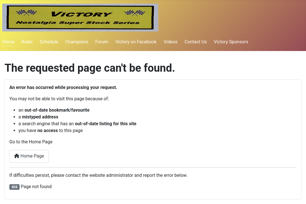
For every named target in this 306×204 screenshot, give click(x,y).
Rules (27, 41)
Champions (76, 41)
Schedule (49, 41)
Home (8, 41)
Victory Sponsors (231, 41)
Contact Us (196, 41)
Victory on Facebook (136, 41)
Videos (171, 41)
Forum (101, 41)
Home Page (29, 156)
